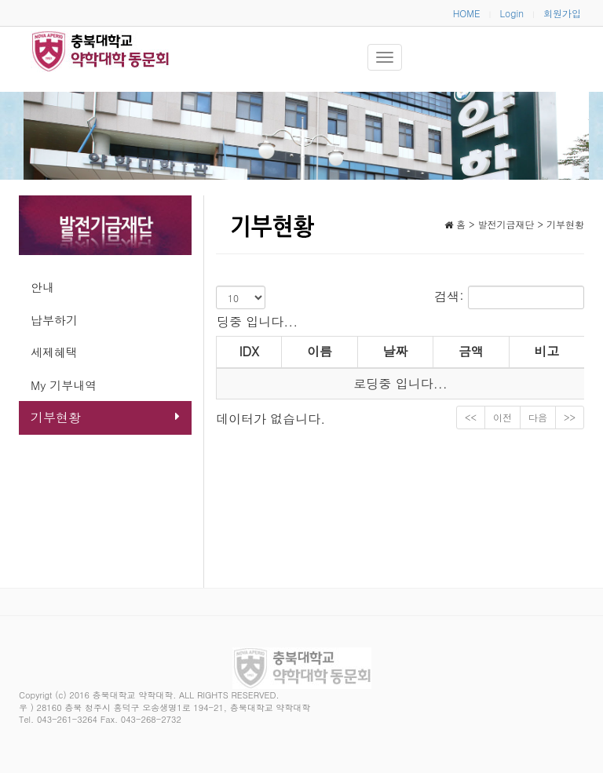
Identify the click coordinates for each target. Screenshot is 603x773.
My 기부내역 (64, 385)
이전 (502, 417)
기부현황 (105, 417)
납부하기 (54, 320)
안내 (42, 287)
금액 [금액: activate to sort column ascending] (471, 351)
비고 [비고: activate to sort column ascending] (546, 351)
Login (512, 13)
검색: (509, 297)
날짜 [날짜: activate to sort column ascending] (394, 351)
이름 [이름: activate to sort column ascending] (319, 351)
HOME (467, 13)
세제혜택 (54, 352)
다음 (537, 417)
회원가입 (562, 13)
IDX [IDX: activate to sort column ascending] (248, 351)
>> (570, 417)
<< (471, 417)
